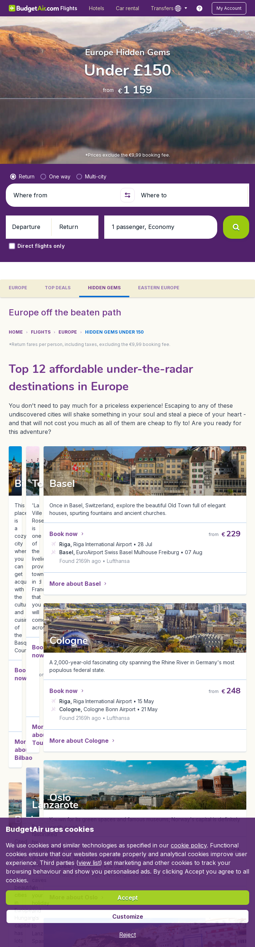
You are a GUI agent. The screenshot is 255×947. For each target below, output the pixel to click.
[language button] (180, 8)
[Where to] (191, 195)
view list (89, 862)
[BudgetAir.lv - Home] (34, 8)
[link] (199, 8)
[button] (229, 8)
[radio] (22, 177)
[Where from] (64, 195)
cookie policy (189, 845)
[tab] (18, 288)
